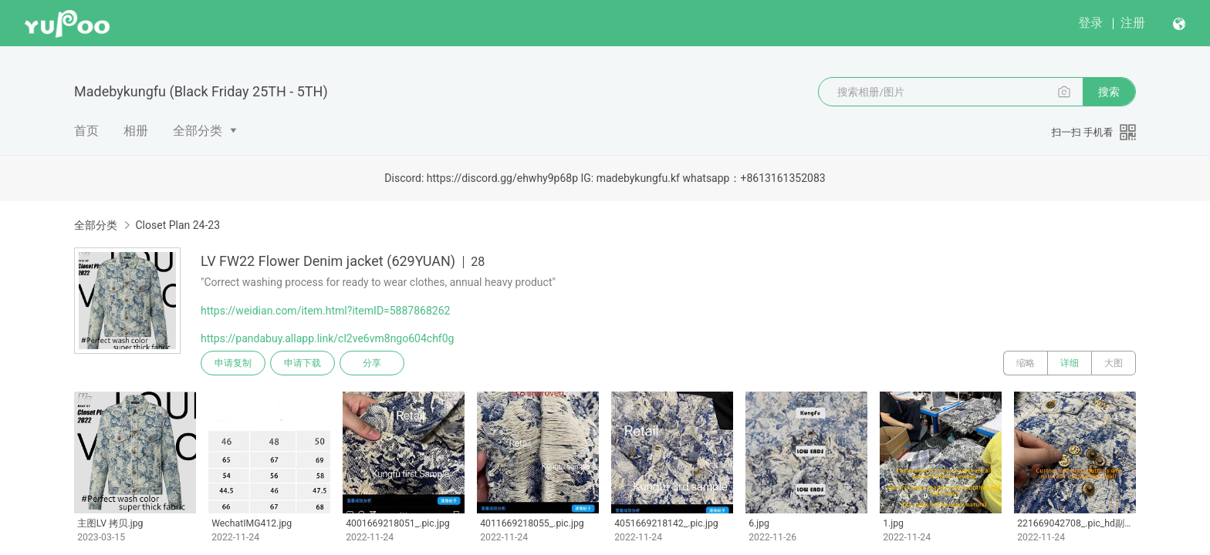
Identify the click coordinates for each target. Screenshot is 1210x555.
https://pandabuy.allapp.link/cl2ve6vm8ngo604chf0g (327, 338)
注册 (1132, 22)
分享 (372, 363)
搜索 (1109, 92)
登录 (1090, 22)
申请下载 (302, 363)
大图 (1113, 363)
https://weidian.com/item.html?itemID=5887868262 (325, 310)
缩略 (1025, 363)
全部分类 (197, 130)
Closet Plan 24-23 (177, 225)
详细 (1069, 363)
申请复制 (233, 363)
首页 (86, 130)
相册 (135, 130)
